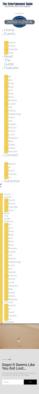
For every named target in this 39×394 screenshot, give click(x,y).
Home (9, 30)
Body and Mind (11, 90)
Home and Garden (12, 121)
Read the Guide (9, 60)
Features (11, 68)
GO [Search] (30, 382)
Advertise (12, 181)
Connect (11, 155)
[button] (1, 185)
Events (9, 34)
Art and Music (11, 80)
